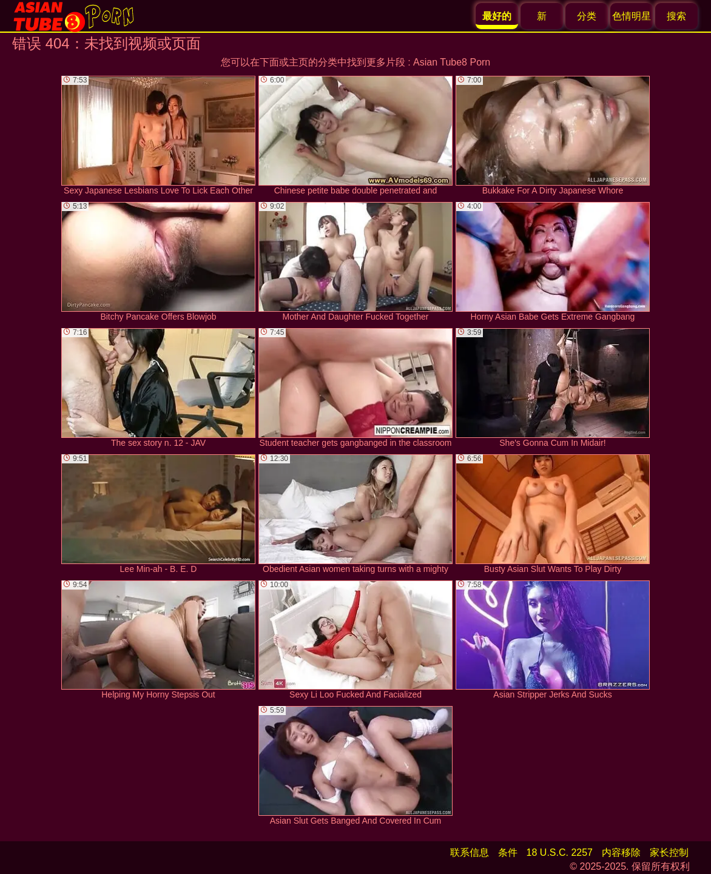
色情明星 (631, 16)
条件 (507, 852)
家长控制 (669, 852)
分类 (586, 16)
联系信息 (469, 852)
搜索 (676, 16)
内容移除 (621, 852)
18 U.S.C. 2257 (560, 852)
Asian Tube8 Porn (451, 62)
